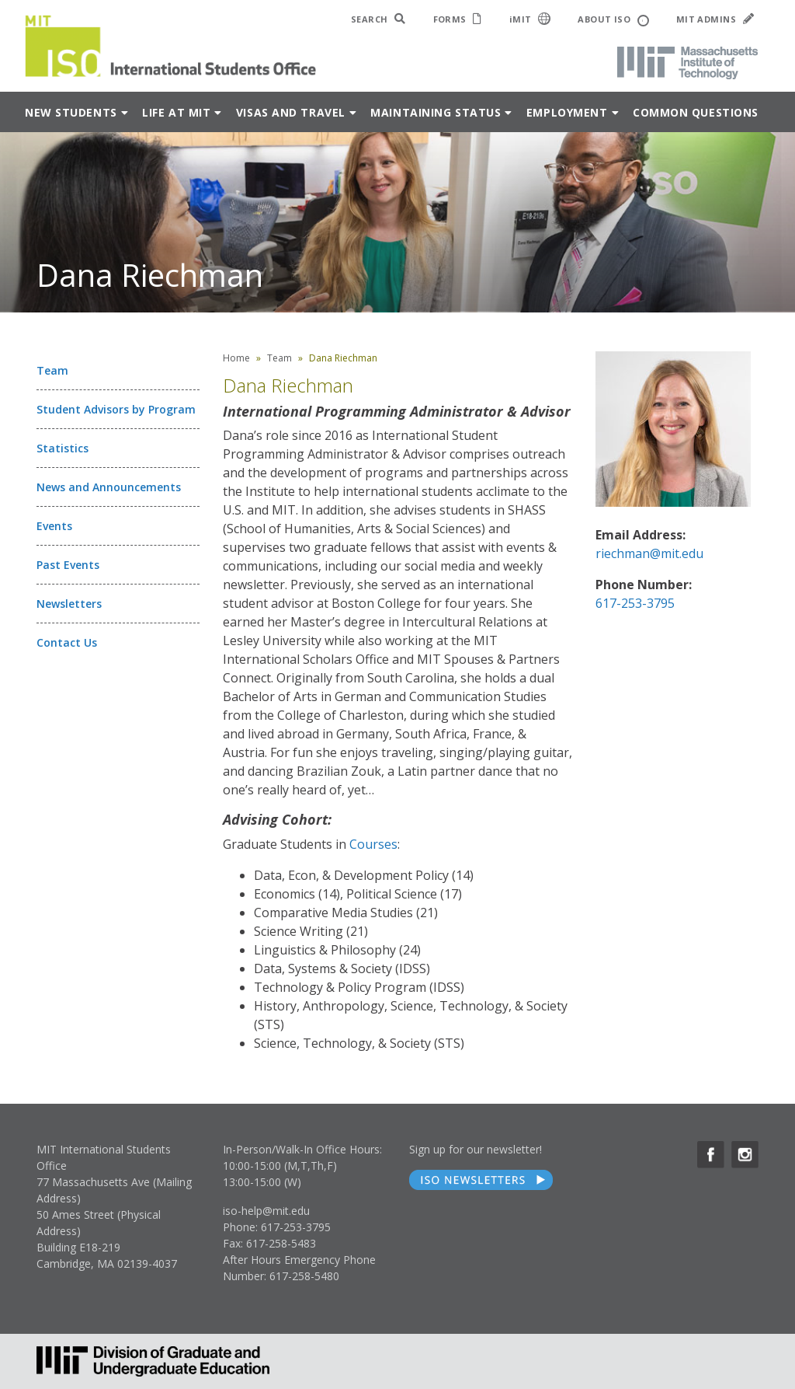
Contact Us (66, 642)
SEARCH (378, 19)
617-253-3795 (635, 603)
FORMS (457, 19)
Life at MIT (176, 112)
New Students (71, 112)
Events (54, 525)
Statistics (62, 448)
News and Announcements (108, 487)
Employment (567, 112)
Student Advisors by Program (116, 409)
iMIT (530, 18)
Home (236, 358)
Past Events (67, 564)
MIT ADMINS (715, 19)
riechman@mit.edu (649, 553)
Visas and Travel (290, 112)
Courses (373, 844)
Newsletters (69, 603)
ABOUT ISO (613, 19)
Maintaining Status (435, 112)
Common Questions (696, 112)
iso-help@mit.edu (266, 1210)
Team (52, 370)
